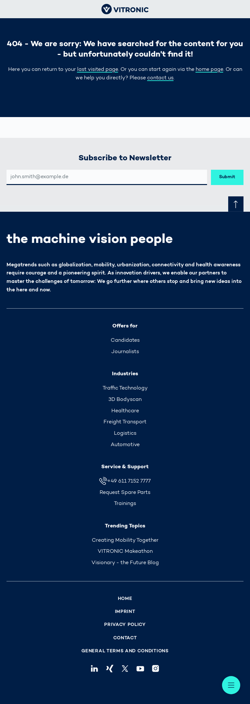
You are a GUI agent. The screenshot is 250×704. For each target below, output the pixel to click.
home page (209, 69)
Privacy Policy (125, 625)
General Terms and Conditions (124, 651)
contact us (160, 78)
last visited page (97, 69)
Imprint (125, 612)
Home (125, 599)
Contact (125, 638)
